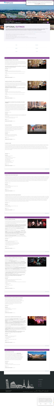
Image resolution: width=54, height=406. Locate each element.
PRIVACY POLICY (35, 404)
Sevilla (16, 51)
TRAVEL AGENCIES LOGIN (25, 404)
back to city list (47, 217)
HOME (37, 403)
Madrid (16, 48)
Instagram (40, 396)
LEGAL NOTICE (30, 404)
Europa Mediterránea (16, 19)
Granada (37, 48)
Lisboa (37, 51)
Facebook (40, 394)
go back (27, 19)
